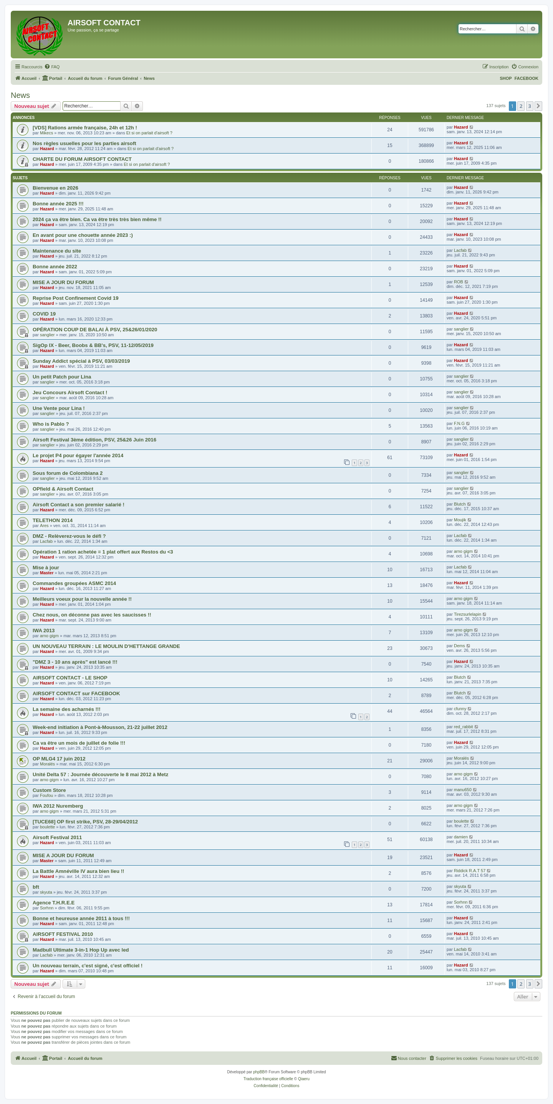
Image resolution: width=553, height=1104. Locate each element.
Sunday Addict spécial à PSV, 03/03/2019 (81, 361)
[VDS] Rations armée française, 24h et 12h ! (85, 128)
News (20, 95)
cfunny (460, 708)
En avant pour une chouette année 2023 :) (83, 235)
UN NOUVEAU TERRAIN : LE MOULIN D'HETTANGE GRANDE (106, 646)
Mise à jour (46, 567)
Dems (459, 645)
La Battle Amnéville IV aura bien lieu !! (78, 871)
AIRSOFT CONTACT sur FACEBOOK (76, 693)
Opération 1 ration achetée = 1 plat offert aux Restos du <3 (103, 552)
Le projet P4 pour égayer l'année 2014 (78, 455)
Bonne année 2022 (55, 266)
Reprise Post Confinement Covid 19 (76, 298)
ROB (458, 281)
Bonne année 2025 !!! (58, 204)
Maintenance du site (57, 251)
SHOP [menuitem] (506, 78)
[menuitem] (52, 66)
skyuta (46, 892)
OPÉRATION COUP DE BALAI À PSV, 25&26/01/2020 (95, 329)
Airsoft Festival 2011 (57, 837)
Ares (44, 525)
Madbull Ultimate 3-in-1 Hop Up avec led (81, 950)
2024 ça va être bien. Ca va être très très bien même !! (97, 219)
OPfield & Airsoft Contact (63, 489)
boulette (47, 827)
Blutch (460, 504)
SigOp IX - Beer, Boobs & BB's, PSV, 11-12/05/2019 (93, 345)
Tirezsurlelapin (467, 614)
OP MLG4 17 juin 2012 (59, 759)
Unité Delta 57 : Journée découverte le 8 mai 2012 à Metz (100, 774)
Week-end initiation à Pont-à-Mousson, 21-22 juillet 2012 (100, 727)
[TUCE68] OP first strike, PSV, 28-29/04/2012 (85, 822)
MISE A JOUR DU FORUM (63, 282)
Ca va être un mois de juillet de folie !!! (79, 743)
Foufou (46, 795)
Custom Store (49, 790)
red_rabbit (463, 726)
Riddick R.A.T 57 (469, 870)
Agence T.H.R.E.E (54, 903)
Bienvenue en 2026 (55, 188)
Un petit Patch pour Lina (62, 377)
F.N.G (459, 423)
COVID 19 (44, 314)
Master (46, 572)
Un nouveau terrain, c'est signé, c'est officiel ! (87, 965)
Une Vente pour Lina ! (59, 408)
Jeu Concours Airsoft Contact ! (70, 392)
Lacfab (460, 250)
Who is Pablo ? (51, 424)
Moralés (47, 764)
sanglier (47, 334)
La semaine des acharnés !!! (67, 709)
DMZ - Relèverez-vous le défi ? (69, 536)
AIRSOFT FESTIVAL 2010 (63, 934)
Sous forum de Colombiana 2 (68, 473)
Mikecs (46, 133)
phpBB (259, 1072)
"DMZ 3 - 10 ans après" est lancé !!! (75, 662)
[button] (538, 106)
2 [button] (521, 105)
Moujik (460, 519)
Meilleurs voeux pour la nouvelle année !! (82, 599)
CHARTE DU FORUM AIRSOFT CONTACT (82, 159)
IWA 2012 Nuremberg (58, 806)
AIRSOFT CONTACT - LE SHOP (70, 678)
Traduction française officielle (268, 1079)
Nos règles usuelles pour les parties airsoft (84, 143)
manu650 (463, 789)
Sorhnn (46, 908)
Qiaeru (304, 1079)
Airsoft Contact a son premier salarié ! (78, 504)
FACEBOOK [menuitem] (526, 78)
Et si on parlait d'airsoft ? (149, 133)
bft (36, 887)
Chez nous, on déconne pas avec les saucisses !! (92, 615)
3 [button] (529, 105)
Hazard (461, 127)
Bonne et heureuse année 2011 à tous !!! (81, 918)
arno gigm (463, 551)
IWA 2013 (44, 630)
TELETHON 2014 (53, 520)
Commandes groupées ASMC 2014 (74, 583)
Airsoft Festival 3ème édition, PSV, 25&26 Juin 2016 (94, 440)
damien (461, 837)
